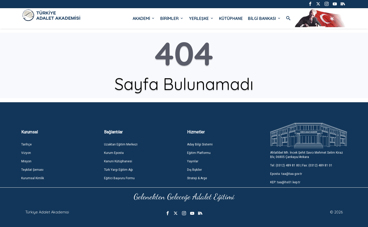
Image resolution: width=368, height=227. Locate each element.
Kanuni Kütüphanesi (118, 161)
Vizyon (26, 153)
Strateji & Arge (197, 178)
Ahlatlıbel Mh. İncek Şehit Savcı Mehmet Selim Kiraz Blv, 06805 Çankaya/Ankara (306, 155)
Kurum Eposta (114, 153)
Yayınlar (192, 161)
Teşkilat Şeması (32, 170)
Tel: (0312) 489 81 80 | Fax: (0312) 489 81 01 (301, 165)
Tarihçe (26, 144)
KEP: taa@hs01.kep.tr (285, 182)
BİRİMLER (172, 18)
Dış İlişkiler (194, 170)
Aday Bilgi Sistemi (200, 144)
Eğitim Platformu (199, 153)
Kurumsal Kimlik (32, 178)
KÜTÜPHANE (231, 18)
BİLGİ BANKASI (264, 18)
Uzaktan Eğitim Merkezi (120, 144)
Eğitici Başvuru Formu (119, 178)
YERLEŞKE (201, 18)
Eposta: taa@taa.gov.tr (286, 174)
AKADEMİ (144, 18)
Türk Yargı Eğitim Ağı (118, 170)
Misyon (26, 161)
